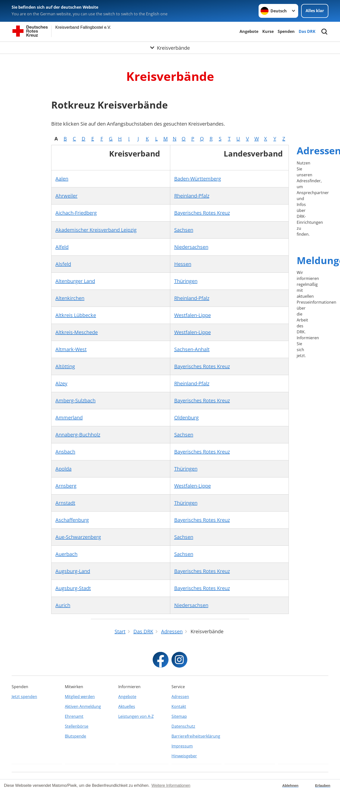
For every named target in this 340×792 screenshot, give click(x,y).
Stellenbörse (76, 726)
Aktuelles (126, 706)
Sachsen (183, 229)
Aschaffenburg (72, 520)
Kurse (268, 31)
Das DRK (307, 31)
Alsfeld (63, 264)
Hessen (182, 264)
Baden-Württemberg (197, 178)
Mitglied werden (80, 696)
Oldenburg (186, 417)
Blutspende (75, 736)
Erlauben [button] (322, 786)
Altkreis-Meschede (76, 332)
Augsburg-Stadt (73, 588)
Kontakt (178, 706)
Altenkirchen (69, 298)
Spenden (286, 31)
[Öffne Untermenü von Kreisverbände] (170, 48)
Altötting (65, 366)
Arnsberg (65, 485)
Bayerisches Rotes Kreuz (202, 212)
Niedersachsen (191, 247)
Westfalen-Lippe (192, 315)
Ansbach (65, 451)
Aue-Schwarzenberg (78, 537)
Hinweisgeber (184, 756)
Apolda (63, 468)
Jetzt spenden (24, 696)
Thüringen (185, 281)
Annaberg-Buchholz (77, 434)
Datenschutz (183, 726)
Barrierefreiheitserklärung (195, 736)
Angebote (249, 31)
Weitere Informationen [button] (170, 785)
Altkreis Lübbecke (75, 315)
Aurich (62, 605)
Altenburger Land (75, 281)
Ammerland (69, 417)
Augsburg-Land (72, 571)
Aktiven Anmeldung (83, 706)
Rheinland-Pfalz (191, 195)
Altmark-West (71, 349)
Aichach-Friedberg (76, 212)
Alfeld (62, 247)
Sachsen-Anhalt (192, 349)
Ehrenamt (74, 716)
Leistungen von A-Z (136, 716)
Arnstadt (65, 502)
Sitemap (179, 716)
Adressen (180, 696)
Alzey (61, 383)
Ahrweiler (66, 195)
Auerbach (66, 554)
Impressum (182, 746)
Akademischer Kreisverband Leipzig (96, 229)
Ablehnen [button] (290, 786)
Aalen (61, 178)
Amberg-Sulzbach (75, 400)
